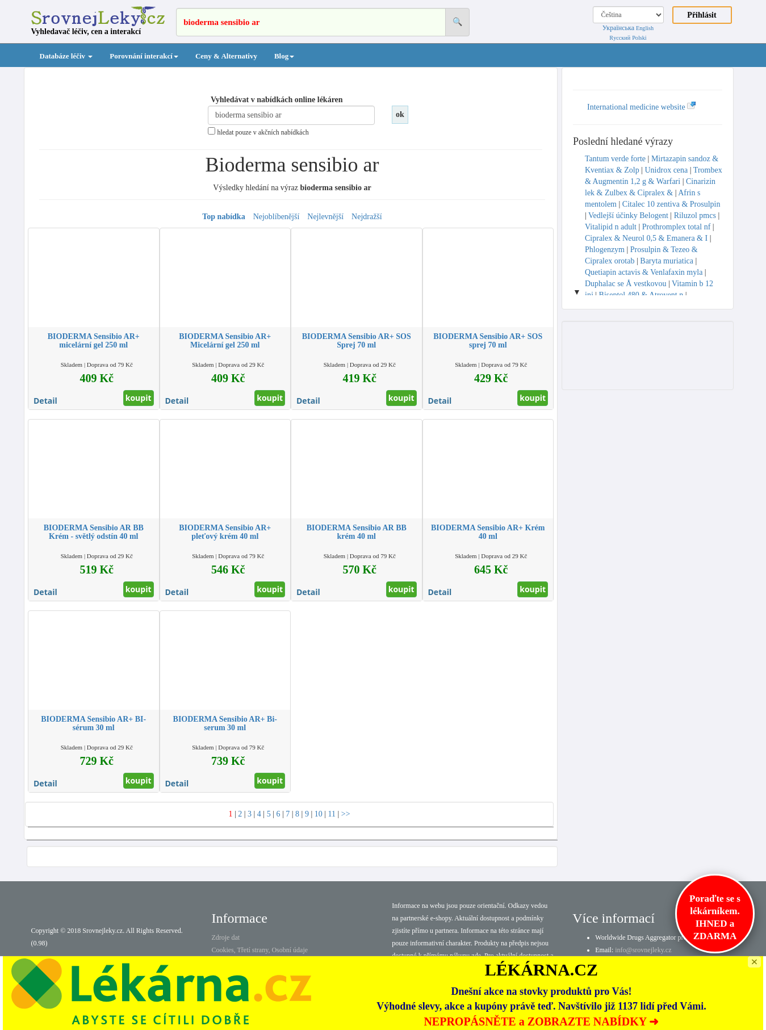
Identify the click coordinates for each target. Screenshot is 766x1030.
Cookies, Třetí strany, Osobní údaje (259, 950)
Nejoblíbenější (276, 216)
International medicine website (641, 107)
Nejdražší (366, 216)
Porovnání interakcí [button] (144, 56)
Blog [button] (284, 56)
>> (345, 814)
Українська (618, 28)
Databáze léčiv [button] (66, 56)
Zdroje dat (225, 937)
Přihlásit (701, 15)
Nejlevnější (325, 216)
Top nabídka (223, 216)
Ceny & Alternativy (226, 56)
